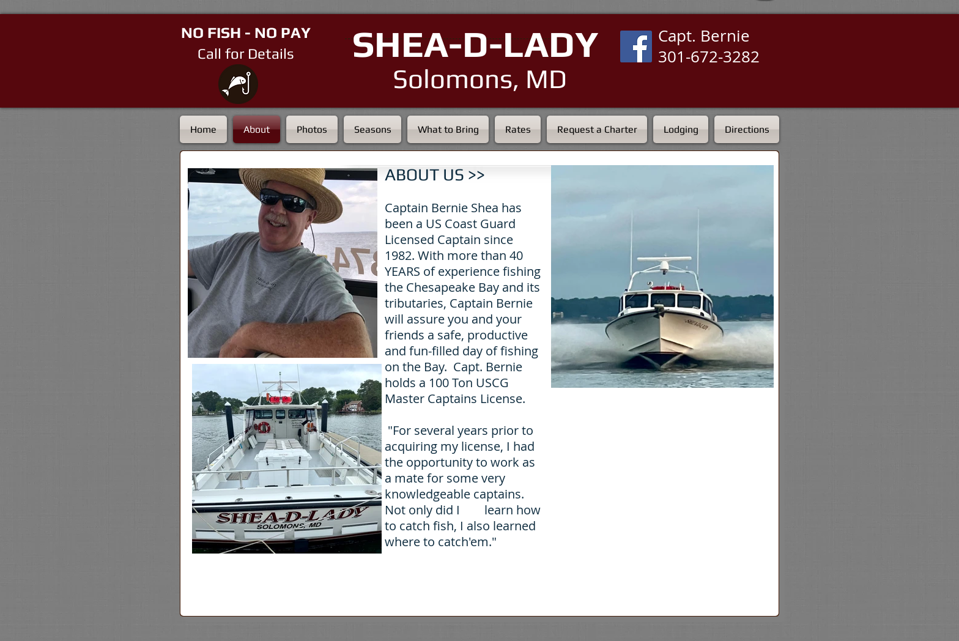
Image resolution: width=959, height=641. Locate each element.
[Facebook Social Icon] (636, 46)
